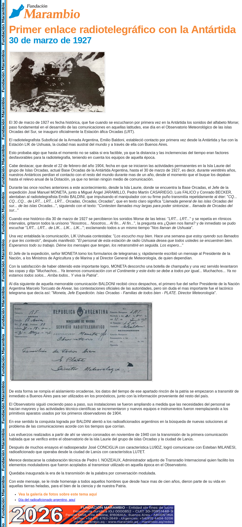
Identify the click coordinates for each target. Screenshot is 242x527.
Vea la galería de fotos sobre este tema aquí (57, 494)
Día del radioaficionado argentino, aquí (46, 500)
